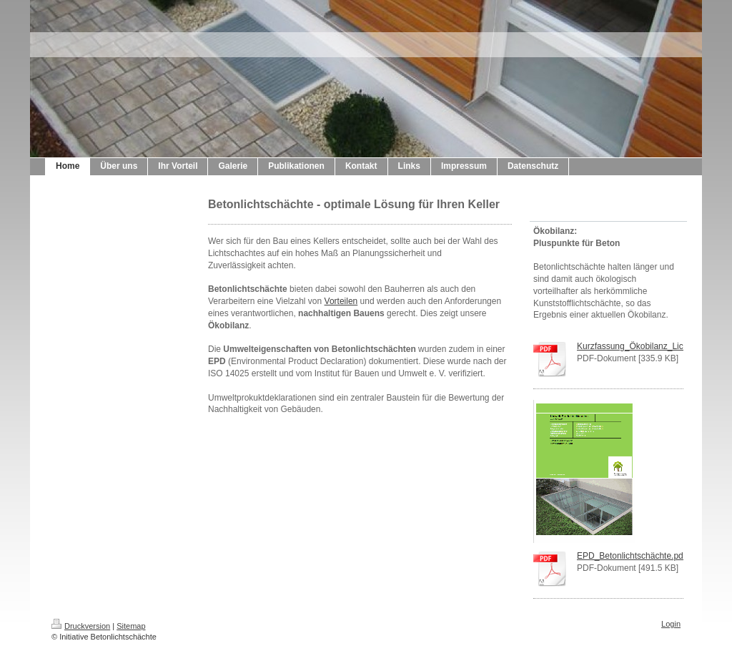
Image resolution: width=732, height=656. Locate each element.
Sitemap (131, 626)
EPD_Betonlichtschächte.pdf (631, 556)
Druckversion (80, 626)
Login (671, 624)
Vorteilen (341, 301)
